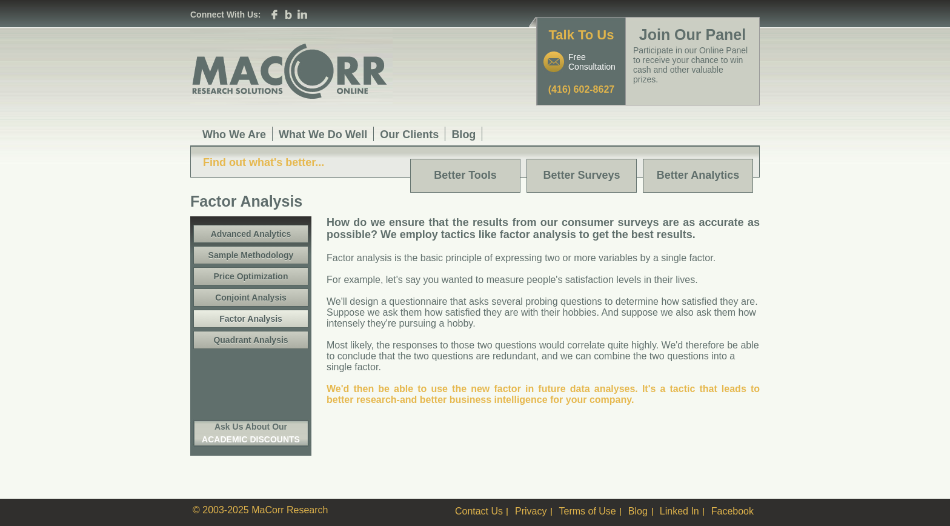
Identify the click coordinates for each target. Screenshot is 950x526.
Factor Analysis (250, 319)
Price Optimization (251, 276)
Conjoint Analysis (251, 297)
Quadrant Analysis (250, 340)
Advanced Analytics (251, 234)
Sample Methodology (251, 255)
